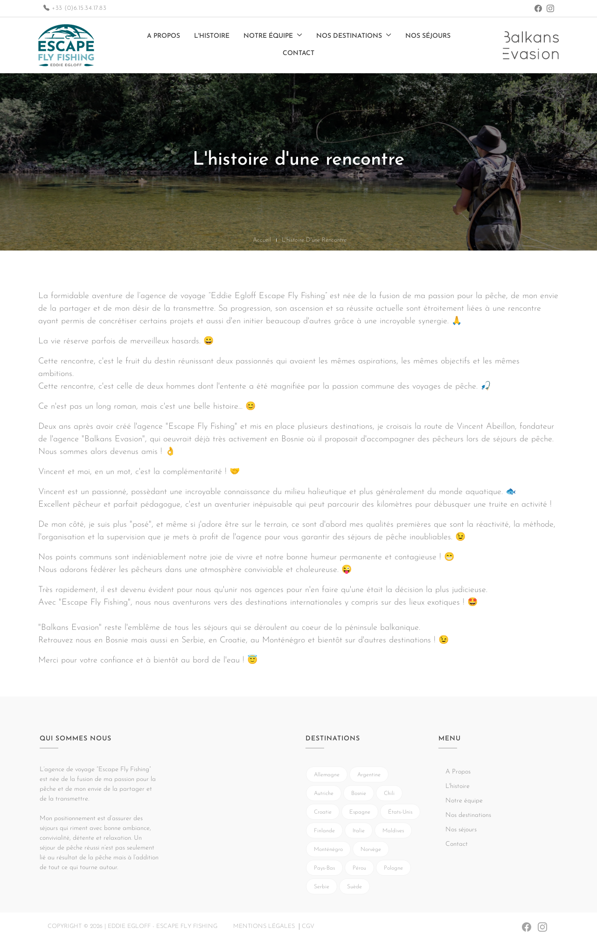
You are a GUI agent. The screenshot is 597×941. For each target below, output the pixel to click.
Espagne (359, 812)
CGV (308, 926)
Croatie (323, 812)
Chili (389, 793)
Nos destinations (349, 36)
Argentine (369, 775)
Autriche (323, 793)
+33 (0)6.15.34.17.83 (74, 8)
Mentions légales (264, 926)
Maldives (393, 831)
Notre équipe (268, 36)
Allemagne (327, 775)
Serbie (321, 887)
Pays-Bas (324, 868)
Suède (354, 887)
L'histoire (211, 36)
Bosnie (358, 793)
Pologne (393, 868)
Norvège (371, 849)
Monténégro (328, 849)
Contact (298, 53)
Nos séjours (428, 36)
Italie (359, 831)
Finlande (324, 831)
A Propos (163, 36)
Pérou (359, 868)
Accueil (262, 240)
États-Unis (400, 812)
